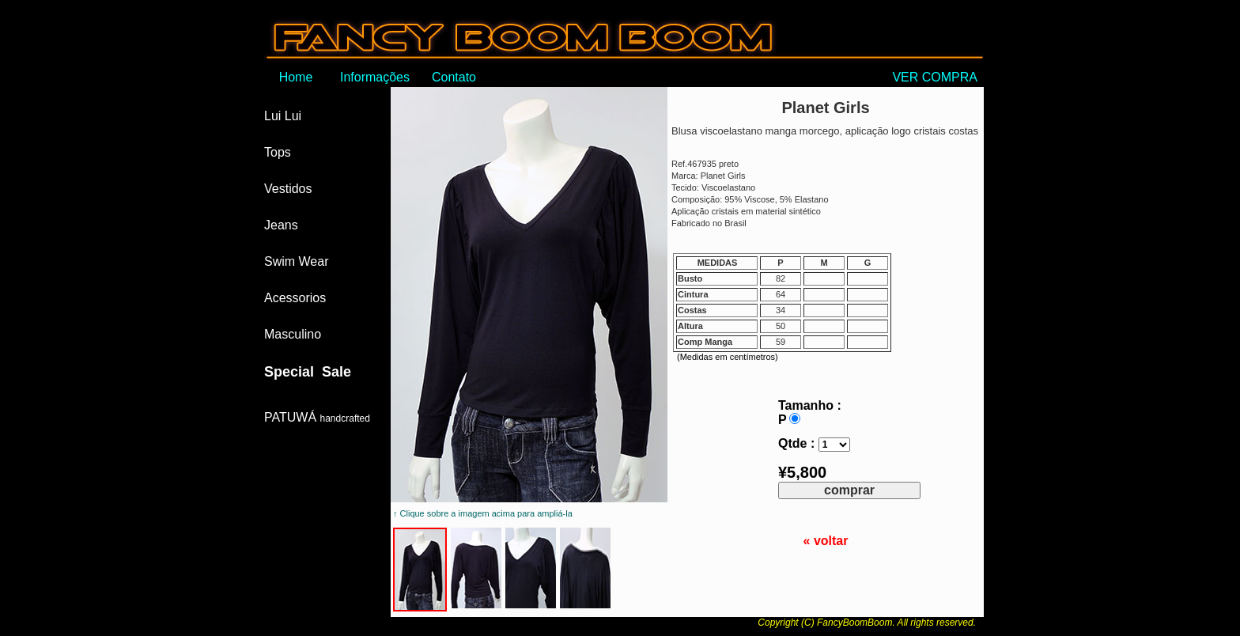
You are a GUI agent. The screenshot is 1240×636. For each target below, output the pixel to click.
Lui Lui (282, 116)
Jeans (281, 225)
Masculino (292, 334)
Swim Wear (296, 261)
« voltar (826, 540)
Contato (454, 77)
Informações (375, 77)
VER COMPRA (938, 77)
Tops (277, 152)
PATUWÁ (317, 417)
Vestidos (288, 188)
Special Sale (307, 372)
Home (296, 77)
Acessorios (295, 298)
